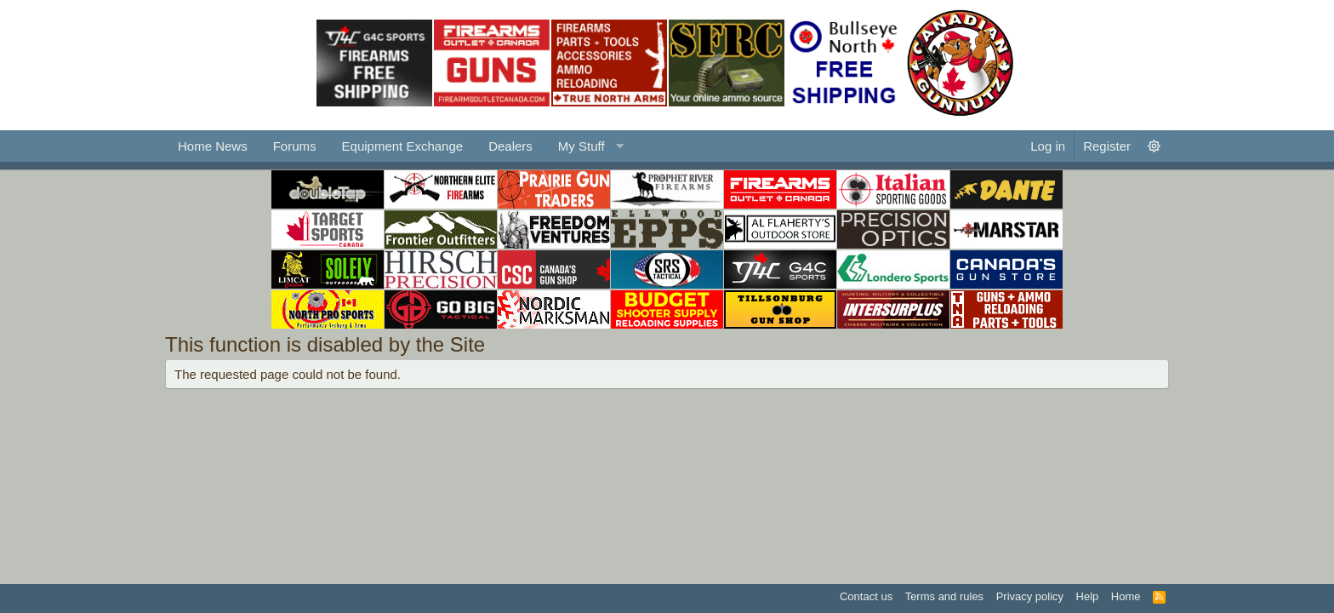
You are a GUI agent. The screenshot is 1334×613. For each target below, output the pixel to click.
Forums (294, 146)
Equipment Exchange (403, 146)
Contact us (866, 596)
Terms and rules (944, 596)
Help (1087, 596)
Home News (213, 146)
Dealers (510, 146)
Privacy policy (1029, 596)
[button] (588, 146)
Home (1126, 596)
